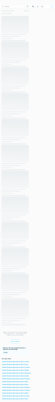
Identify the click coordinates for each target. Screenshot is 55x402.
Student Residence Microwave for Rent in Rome (15, 384)
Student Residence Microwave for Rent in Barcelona (15, 373)
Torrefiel (5, 352)
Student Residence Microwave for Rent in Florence (15, 390)
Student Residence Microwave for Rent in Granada (15, 378)
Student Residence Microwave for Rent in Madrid (15, 370)
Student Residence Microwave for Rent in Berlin (15, 393)
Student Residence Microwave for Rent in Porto (15, 364)
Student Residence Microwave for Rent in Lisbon (15, 361)
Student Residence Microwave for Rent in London (15, 396)
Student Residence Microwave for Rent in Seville (15, 376)
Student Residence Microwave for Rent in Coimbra (15, 367)
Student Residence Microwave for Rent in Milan (15, 381)
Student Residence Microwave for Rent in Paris (15, 398)
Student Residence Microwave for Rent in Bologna (15, 387)
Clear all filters (15, 341)
